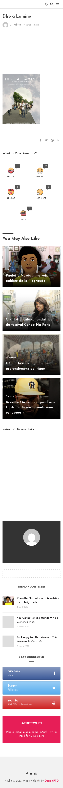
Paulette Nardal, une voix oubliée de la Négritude (27, 278)
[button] (11, 171)
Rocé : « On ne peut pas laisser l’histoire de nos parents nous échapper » (31, 407)
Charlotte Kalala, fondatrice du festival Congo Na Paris (29, 322)
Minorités (11, 358)
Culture (10, 270)
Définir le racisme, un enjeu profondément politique (28, 366)
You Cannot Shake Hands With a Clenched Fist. (37, 620)
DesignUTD (52, 781)
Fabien (17, 25)
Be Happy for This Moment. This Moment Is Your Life (37, 639)
